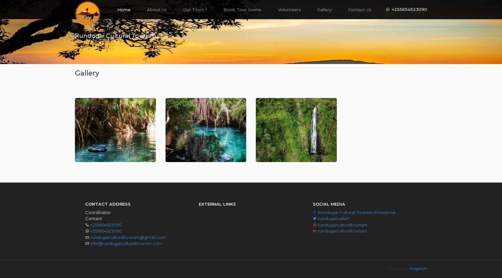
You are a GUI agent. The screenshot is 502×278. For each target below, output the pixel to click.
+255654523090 (409, 9)
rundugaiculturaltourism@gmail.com (128, 237)
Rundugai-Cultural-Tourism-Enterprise (354, 212)
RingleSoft (418, 269)
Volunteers (289, 9)
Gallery (324, 9)
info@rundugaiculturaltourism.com (126, 243)
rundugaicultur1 (331, 218)
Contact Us (360, 9)
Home (128, 7)
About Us (157, 9)
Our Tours (193, 9)
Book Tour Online (242, 9)
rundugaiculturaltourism (340, 224)
